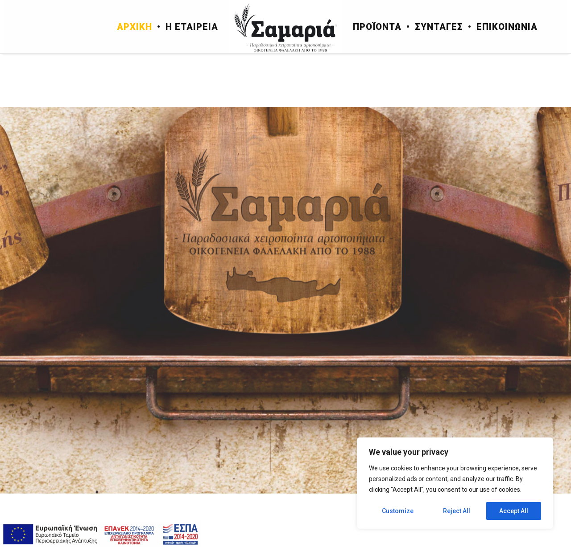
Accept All (513, 510)
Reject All (456, 510)
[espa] (100, 534)
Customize (398, 510)
